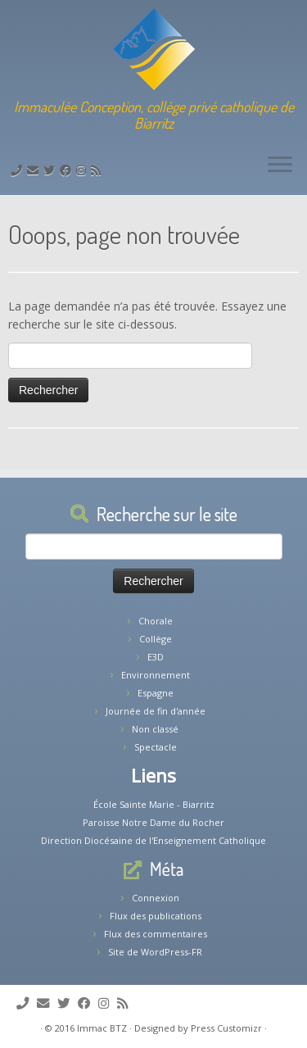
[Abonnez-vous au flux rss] (98, 170)
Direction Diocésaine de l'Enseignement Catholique (153, 840)
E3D (155, 657)
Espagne (156, 693)
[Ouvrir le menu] (280, 165)
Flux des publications (155, 916)
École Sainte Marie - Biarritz (153, 804)
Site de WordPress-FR (155, 952)
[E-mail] (35, 170)
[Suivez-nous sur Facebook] (68, 170)
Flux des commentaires (155, 934)
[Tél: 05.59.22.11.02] (19, 170)
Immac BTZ (102, 1028)
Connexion (155, 897)
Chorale (155, 621)
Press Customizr (226, 1028)
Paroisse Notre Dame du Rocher (153, 822)
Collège (155, 639)
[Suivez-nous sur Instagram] (83, 170)
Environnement (155, 675)
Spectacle (155, 747)
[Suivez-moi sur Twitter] (51, 170)
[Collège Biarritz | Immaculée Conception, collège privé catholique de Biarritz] (153, 49)
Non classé (155, 729)
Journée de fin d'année (155, 711)
